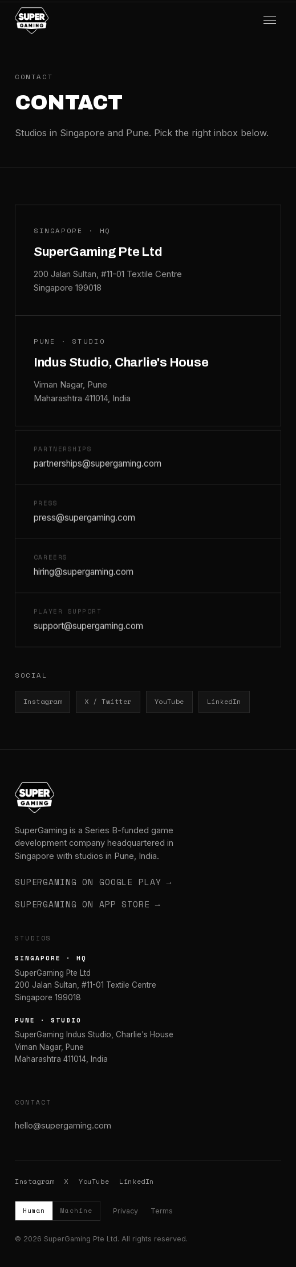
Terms (162, 1211)
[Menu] (269, 20)
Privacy (125, 1211)
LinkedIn (224, 701)
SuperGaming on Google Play (93, 882)
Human (34, 1210)
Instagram (42, 701)
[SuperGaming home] (31, 20)
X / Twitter (107, 701)
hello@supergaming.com (63, 1125)
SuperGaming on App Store (87, 904)
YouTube (169, 701)
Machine (76, 1210)
